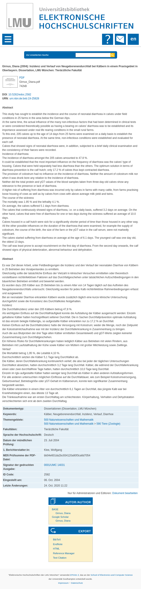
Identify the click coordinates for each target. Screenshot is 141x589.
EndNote (58, 544)
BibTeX (57, 539)
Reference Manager (64, 553)
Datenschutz (77, 583)
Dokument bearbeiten (125, 493)
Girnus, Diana (63, 513)
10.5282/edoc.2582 (19, 94)
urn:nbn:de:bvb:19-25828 (24, 98)
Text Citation (60, 557)
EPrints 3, (74, 575)
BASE (55, 509)
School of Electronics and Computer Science (112, 575)
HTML (56, 548)
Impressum (63, 583)
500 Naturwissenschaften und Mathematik (68, 419)
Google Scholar (60, 517)
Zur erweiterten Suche (37, 55)
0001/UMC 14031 (54, 465)
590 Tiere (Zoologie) (108, 423)
